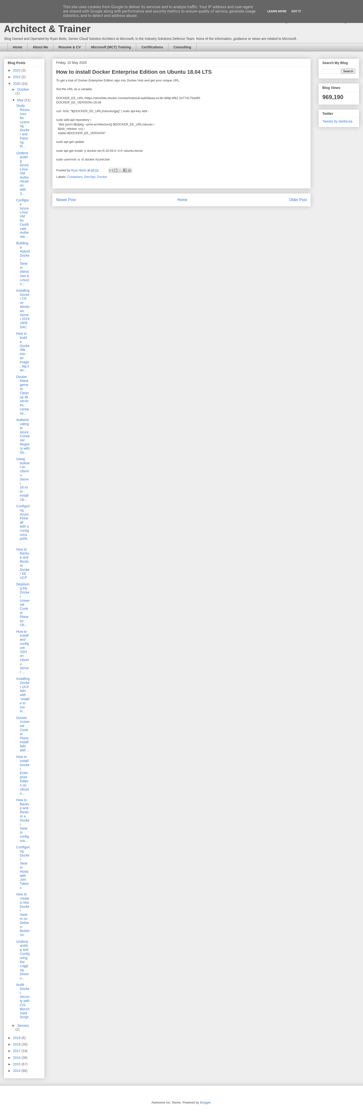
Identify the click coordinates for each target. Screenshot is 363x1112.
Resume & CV (70, 47)
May (20, 100)
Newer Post (66, 200)
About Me (40, 47)
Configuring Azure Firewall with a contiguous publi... (23, 524)
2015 (17, 1064)
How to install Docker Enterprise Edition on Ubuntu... (23, 775)
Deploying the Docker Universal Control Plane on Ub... (23, 604)
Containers (75, 177)
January (23, 1025)
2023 (17, 70)
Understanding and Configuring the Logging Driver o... (23, 960)
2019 (17, 1038)
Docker (102, 177)
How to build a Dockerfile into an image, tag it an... (23, 352)
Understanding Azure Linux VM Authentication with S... (22, 173)
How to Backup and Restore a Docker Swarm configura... (23, 820)
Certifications (152, 47)
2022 (17, 77)
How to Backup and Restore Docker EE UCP (23, 563)
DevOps (90, 177)
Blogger (205, 1102)
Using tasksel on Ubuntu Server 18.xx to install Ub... (23, 479)
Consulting (182, 47)
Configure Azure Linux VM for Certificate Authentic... (22, 218)
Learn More (277, 11)
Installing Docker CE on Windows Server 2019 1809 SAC (23, 309)
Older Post (298, 200)
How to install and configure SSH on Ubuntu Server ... (22, 652)
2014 (17, 1071)
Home (17, 47)
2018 (17, 1044)
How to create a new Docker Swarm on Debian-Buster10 (23, 914)
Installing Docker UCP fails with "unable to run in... (23, 695)
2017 (17, 1051)
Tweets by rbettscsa (337, 121)
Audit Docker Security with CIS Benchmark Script (23, 1001)
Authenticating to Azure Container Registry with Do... (23, 436)
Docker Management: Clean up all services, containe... (22, 395)
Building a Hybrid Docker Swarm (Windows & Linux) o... (23, 263)
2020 (17, 84)
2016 (17, 1058)
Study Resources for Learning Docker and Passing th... (23, 126)
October (23, 89)
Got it (296, 11)
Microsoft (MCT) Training (111, 47)
